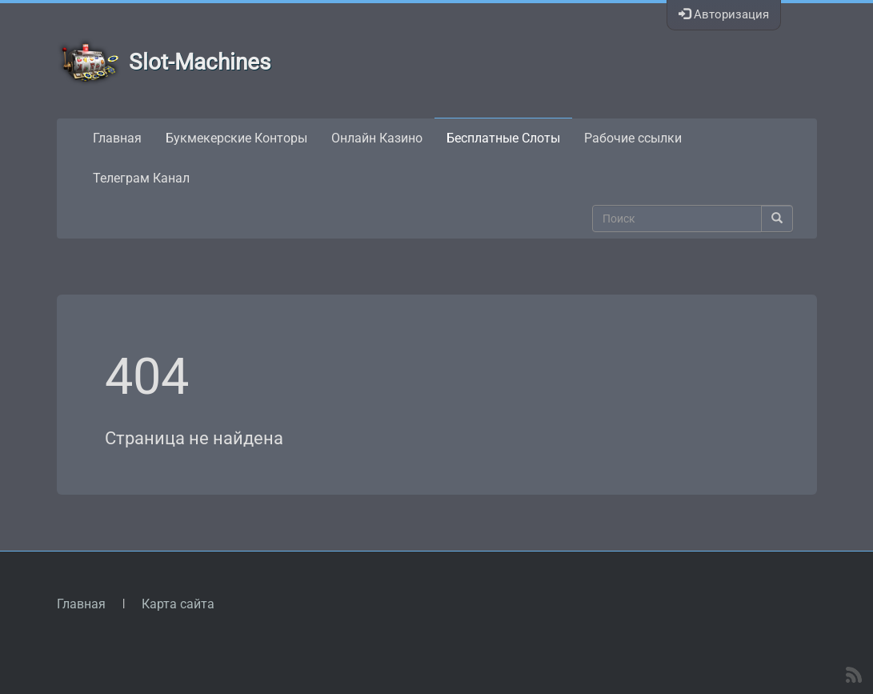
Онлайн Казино (376, 138)
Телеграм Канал (141, 178)
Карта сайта (178, 604)
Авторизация (724, 14)
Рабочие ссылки (633, 138)
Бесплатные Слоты (503, 138)
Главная (117, 138)
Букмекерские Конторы (236, 138)
